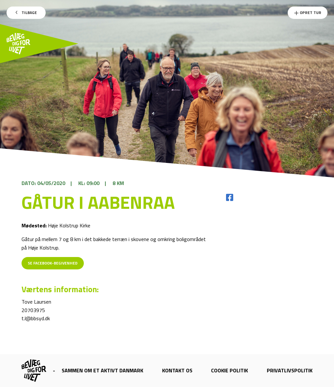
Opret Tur (307, 12)
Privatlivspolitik (289, 370)
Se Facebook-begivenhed (53, 263)
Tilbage (26, 12)
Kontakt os (177, 370)
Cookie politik (229, 370)
